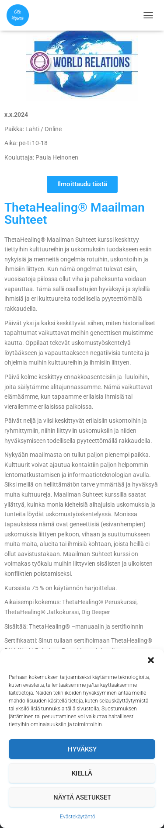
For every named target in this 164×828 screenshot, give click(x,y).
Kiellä (82, 773)
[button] (151, 660)
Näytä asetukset (82, 797)
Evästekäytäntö (77, 817)
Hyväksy (82, 749)
